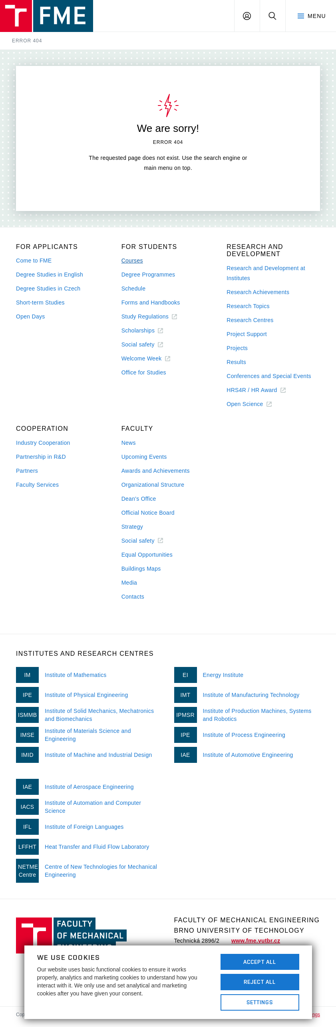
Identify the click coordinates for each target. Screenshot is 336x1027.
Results (236, 362)
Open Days (30, 316)
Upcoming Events (144, 457)
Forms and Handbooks (150, 302)
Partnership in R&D (41, 457)
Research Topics (248, 306)
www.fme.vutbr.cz (255, 940)
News (128, 443)
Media (129, 582)
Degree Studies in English (49, 274)
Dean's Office (138, 499)
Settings (260, 1002)
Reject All (260, 982)
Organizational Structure (153, 485)
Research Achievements (258, 292)
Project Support (247, 334)
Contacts (133, 596)
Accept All (259, 962)
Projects (237, 348)
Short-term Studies (40, 302)
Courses (132, 260)
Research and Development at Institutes (266, 273)
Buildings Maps (141, 568)
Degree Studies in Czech (48, 288)
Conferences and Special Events (269, 376)
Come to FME (34, 260)
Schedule (133, 288)
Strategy (132, 526)
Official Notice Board (148, 513)
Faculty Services (37, 485)
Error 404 (27, 41)
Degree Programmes (148, 274)
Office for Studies (143, 372)
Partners (27, 471)
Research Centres (250, 320)
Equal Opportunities (147, 554)
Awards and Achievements (155, 471)
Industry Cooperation (43, 443)
